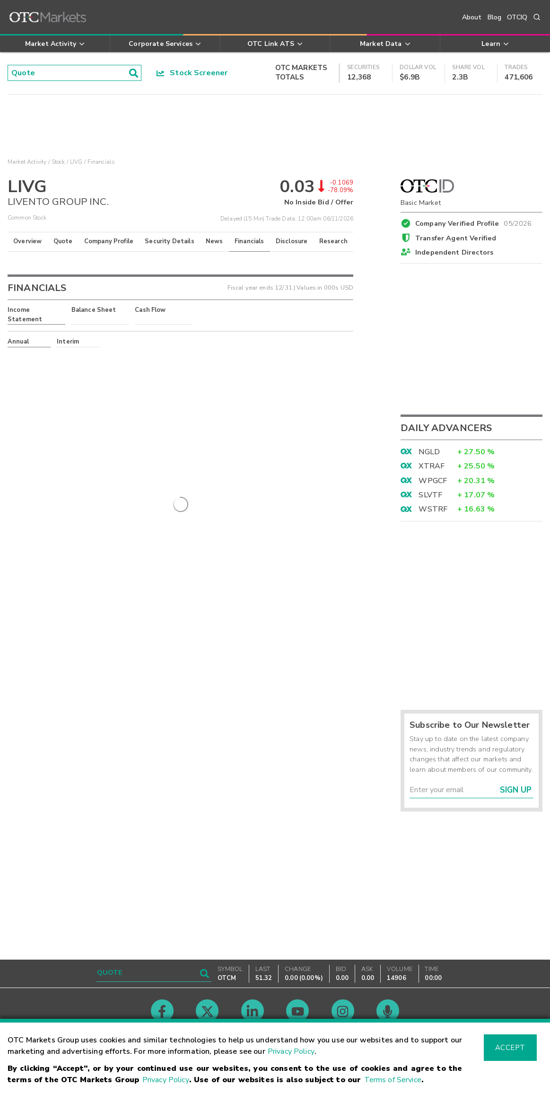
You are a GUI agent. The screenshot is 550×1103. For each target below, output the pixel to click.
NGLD (429, 452)
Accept (510, 1047)
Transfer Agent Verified (455, 238)
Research (333, 241)
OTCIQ (517, 17)
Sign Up (516, 790)
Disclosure (292, 241)
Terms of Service (392, 1080)
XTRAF (432, 466)
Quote (63, 241)
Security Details (169, 241)
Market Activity (27, 162)
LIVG (76, 162)
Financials (249, 241)
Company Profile (108, 241)
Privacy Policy (291, 1051)
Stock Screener (192, 73)
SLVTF (430, 495)
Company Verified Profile (473, 222)
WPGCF (433, 481)
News (214, 241)
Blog (495, 17)
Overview (27, 241)
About (472, 17)
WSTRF (433, 509)
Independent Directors (454, 252)
